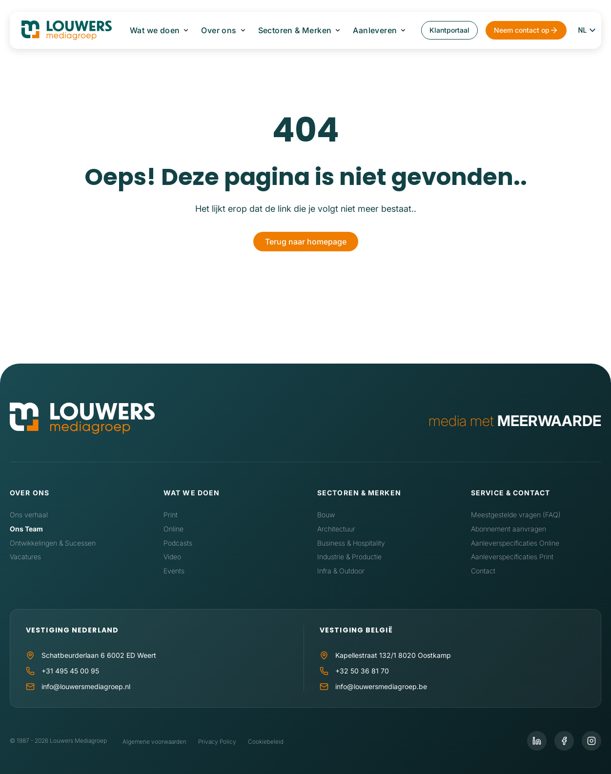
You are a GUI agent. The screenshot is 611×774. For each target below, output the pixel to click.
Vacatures (25, 556)
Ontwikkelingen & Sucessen (53, 543)
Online (173, 529)
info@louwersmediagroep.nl (85, 686)
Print (170, 514)
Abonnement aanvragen (508, 529)
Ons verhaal (29, 514)
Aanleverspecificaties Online (515, 543)
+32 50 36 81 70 (362, 671)
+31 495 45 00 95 (70, 671)
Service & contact (510, 493)
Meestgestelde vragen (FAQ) (516, 514)
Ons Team (26, 529)
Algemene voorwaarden (154, 741)
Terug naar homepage (305, 241)
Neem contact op (522, 30)
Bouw (326, 514)
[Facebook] (564, 741)
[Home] (82, 420)
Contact (483, 571)
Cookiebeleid (266, 741)
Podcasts (177, 543)
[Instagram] (591, 741)
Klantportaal (449, 30)
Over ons (218, 30)
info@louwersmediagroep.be (381, 686)
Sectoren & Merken (295, 30)
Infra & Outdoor (341, 571)
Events (173, 571)
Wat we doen (155, 30)
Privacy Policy (217, 741)
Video (172, 556)
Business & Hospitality (351, 543)
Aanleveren (375, 30)
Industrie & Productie (349, 556)
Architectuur (336, 529)
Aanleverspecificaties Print (512, 556)
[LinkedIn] (537, 741)
